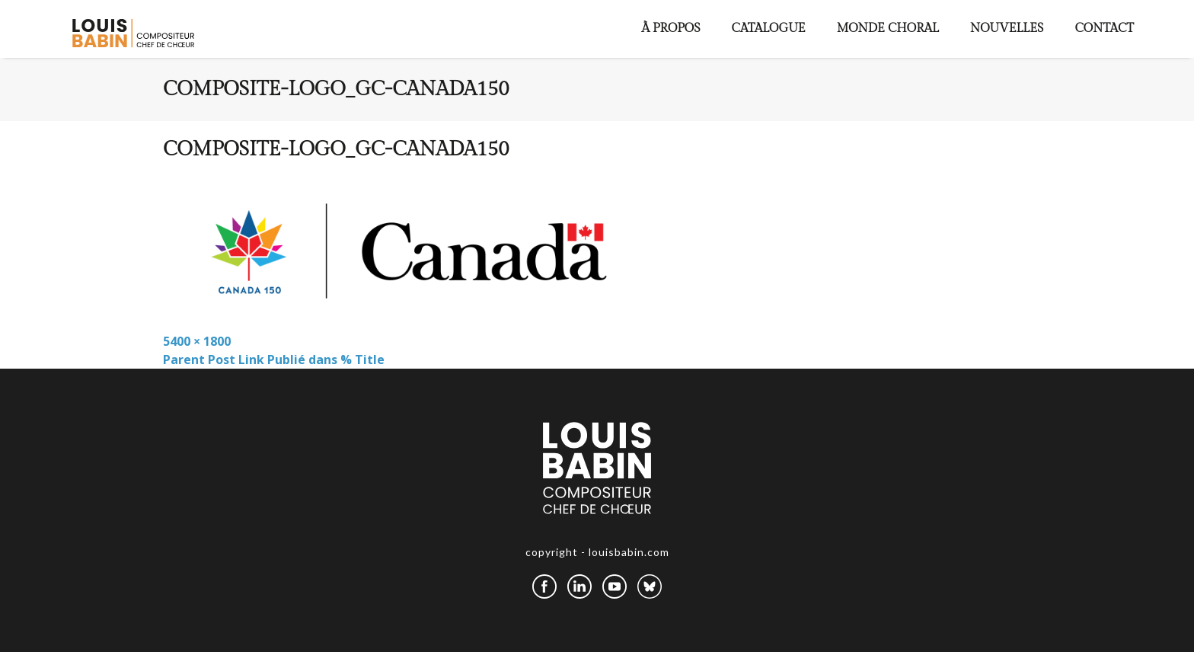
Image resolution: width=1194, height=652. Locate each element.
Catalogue (769, 28)
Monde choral (888, 28)
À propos (671, 28)
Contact (1104, 28)
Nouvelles (1007, 28)
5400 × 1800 (197, 341)
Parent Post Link (274, 359)
